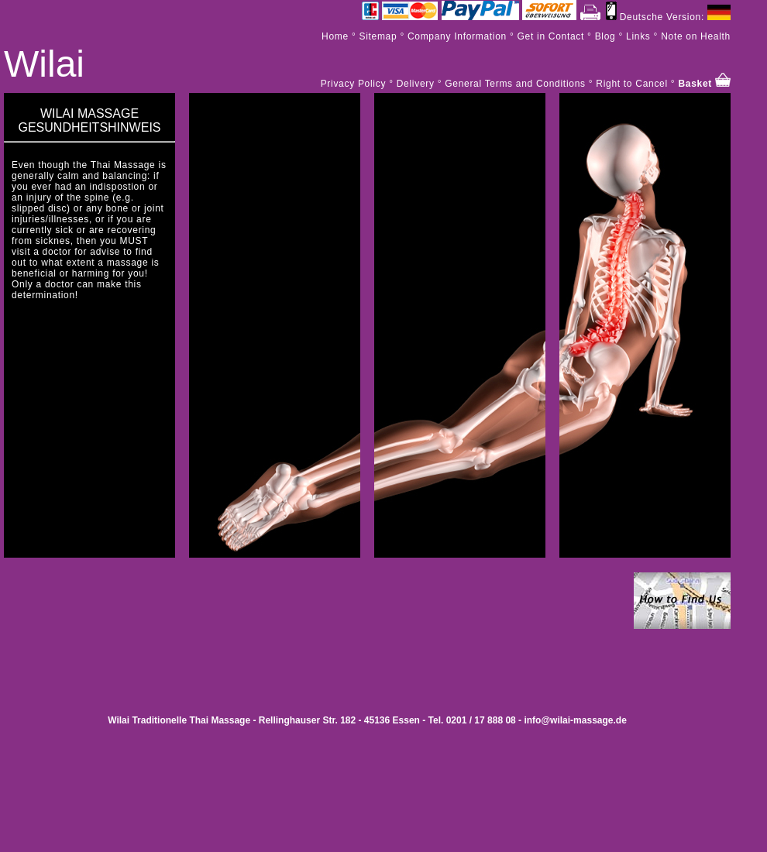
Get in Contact (551, 36)
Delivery (416, 83)
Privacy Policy (353, 83)
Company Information (457, 36)
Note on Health (696, 36)
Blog (604, 36)
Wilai (44, 63)
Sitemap (378, 36)
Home (335, 36)
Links (638, 36)
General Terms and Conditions (515, 83)
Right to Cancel (632, 83)
